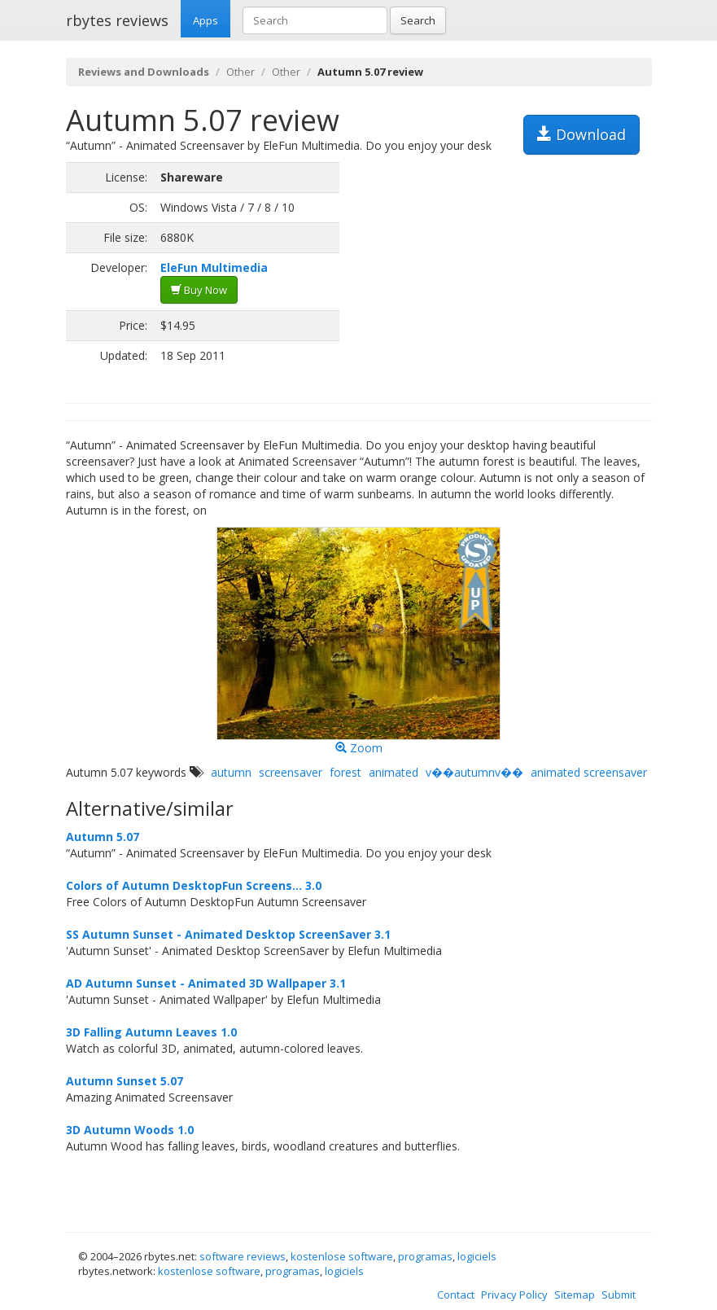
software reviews (242, 1256)
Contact (455, 1294)
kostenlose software (342, 1256)
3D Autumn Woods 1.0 (130, 1129)
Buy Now (199, 290)
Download (581, 134)
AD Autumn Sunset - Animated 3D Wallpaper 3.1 (206, 983)
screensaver (290, 772)
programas (425, 1256)
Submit (618, 1294)
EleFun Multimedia (214, 267)
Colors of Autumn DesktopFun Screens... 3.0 (193, 885)
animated (393, 772)
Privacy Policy (514, 1294)
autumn (231, 772)
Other (240, 71)
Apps (205, 20)
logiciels (476, 1256)
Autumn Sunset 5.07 (124, 1081)
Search (417, 20)
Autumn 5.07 (102, 836)
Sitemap (574, 1294)
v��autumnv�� (474, 772)
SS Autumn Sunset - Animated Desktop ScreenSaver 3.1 (228, 934)
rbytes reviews (117, 20)
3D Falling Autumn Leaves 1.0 (151, 1032)
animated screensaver (589, 772)
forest (345, 772)
